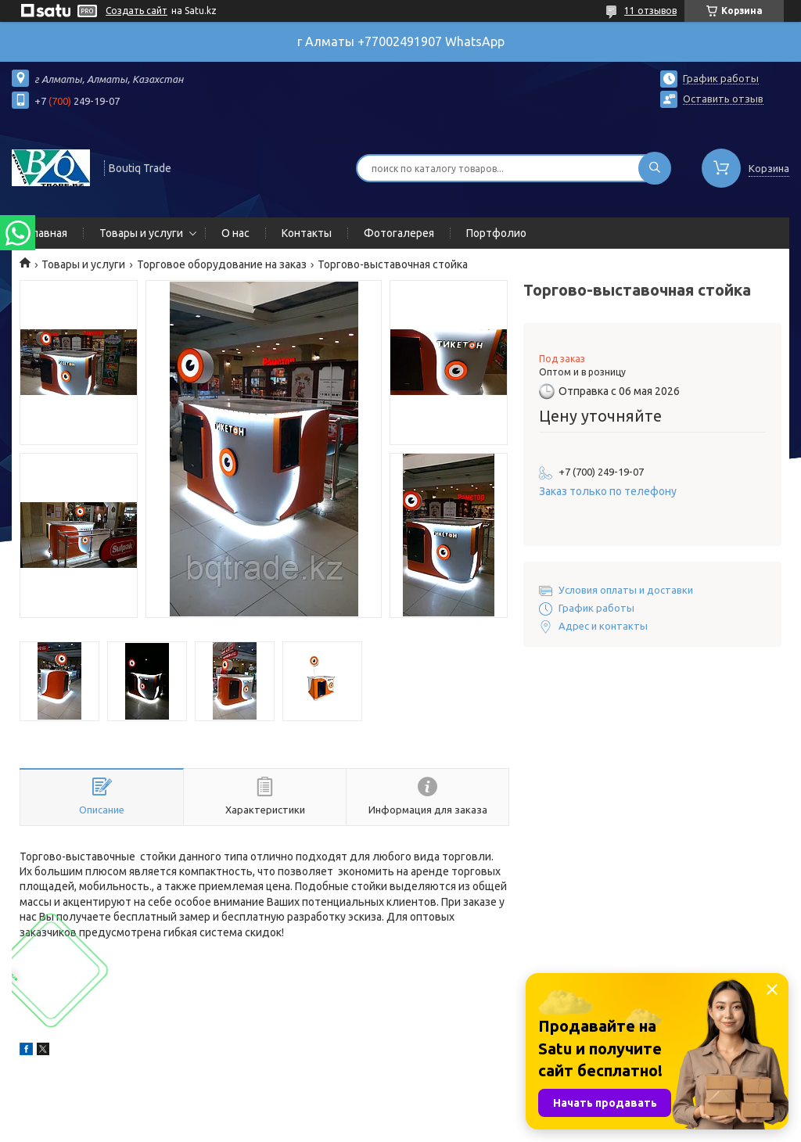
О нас (235, 233)
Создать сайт (136, 10)
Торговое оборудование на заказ (222, 264)
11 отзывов (650, 10)
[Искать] (654, 168)
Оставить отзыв (723, 98)
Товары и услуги (141, 233)
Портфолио (496, 233)
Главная (47, 233)
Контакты (307, 233)
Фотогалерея (399, 233)
